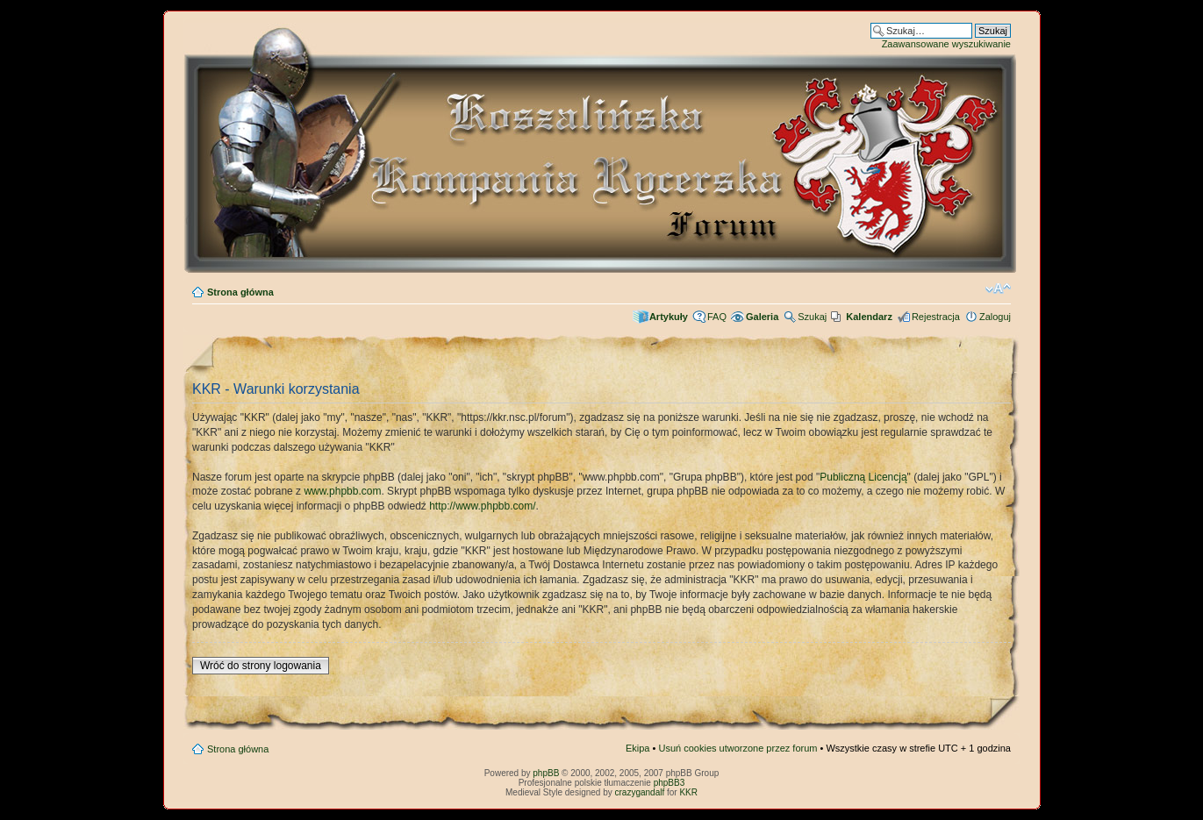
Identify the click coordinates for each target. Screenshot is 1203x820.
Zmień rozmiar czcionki (998, 288)
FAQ (717, 316)
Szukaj (812, 316)
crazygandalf (640, 792)
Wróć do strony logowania (260, 666)
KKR (688, 792)
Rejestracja (936, 316)
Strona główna (240, 292)
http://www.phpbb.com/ (482, 506)
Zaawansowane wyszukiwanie (946, 44)
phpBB (546, 773)
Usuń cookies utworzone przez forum (737, 748)
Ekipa (638, 748)
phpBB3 (669, 783)
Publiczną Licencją (863, 477)
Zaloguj (995, 316)
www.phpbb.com (342, 491)
